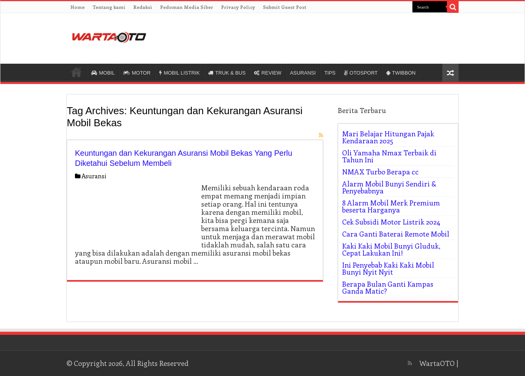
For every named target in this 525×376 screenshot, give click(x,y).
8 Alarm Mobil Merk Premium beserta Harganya (391, 206)
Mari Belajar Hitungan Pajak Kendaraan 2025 (388, 137)
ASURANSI (303, 73)
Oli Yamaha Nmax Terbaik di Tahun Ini (389, 156)
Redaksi (142, 7)
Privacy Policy (238, 7)
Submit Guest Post (284, 7)
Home (77, 7)
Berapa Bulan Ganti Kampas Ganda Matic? (387, 287)
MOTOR (136, 73)
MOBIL (103, 73)
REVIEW (267, 73)
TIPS (330, 73)
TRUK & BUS (226, 73)
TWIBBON (401, 73)
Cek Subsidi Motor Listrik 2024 (391, 221)
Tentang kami (108, 7)
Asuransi (94, 176)
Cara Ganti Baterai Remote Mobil (395, 233)
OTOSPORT (360, 73)
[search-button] (453, 7)
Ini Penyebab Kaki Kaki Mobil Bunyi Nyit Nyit (388, 268)
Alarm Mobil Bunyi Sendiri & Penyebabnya (389, 187)
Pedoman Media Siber (186, 7)
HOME (76, 72)
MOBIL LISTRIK (179, 73)
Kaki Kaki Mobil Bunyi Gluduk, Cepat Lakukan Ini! (391, 249)
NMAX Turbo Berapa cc (380, 171)
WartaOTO (437, 363)
